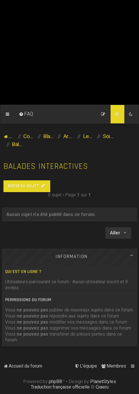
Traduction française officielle (60, 387)
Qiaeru (102, 387)
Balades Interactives (45, 166)
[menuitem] (26, 114)
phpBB (55, 381)
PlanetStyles (103, 381)
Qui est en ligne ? (23, 272)
